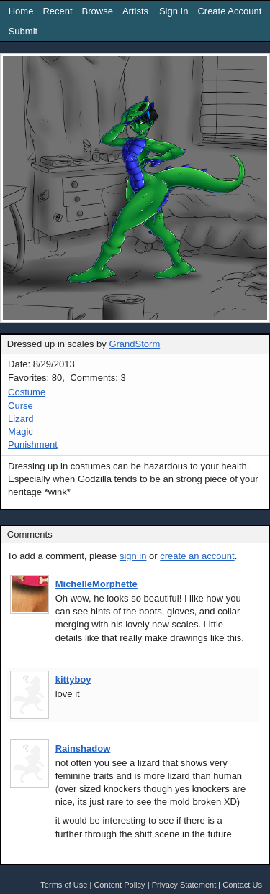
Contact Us (242, 884)
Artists (135, 11)
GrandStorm (134, 343)
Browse (97, 11)
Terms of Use (63, 884)
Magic (20, 431)
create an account (197, 555)
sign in (133, 555)
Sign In (173, 11)
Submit (23, 31)
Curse (20, 405)
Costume (26, 392)
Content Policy (119, 884)
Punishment (33, 444)
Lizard (20, 418)
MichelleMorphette (96, 584)
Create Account (229, 11)
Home (21, 11)
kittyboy (73, 679)
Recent (57, 11)
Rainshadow (83, 748)
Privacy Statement (184, 884)
